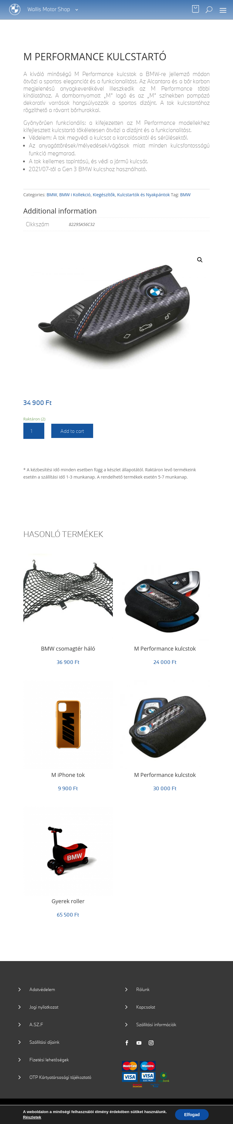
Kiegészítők (104, 194)
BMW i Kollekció (74, 194)
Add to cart (72, 431)
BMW (51, 194)
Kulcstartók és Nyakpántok (143, 194)
